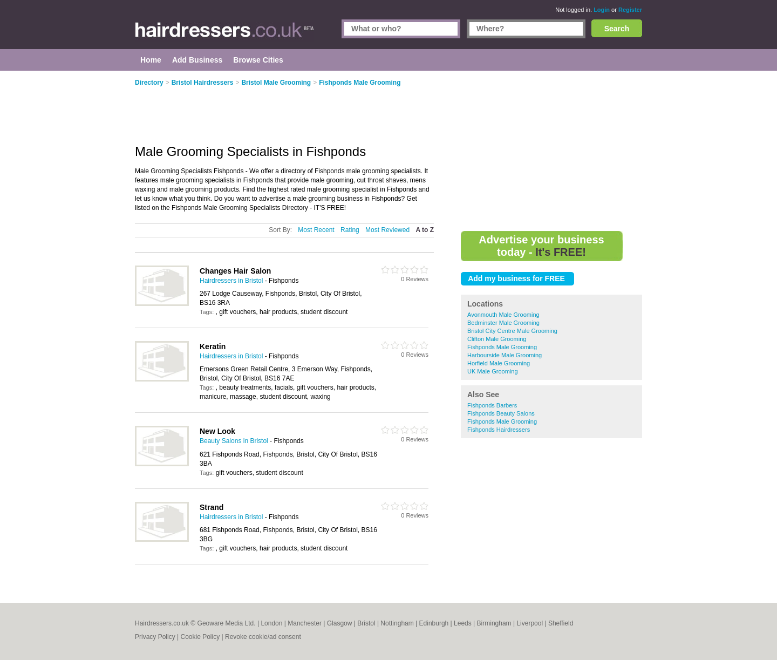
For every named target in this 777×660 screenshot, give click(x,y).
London (271, 623)
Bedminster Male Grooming (503, 322)
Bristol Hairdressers (203, 82)
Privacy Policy (155, 637)
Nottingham (396, 623)
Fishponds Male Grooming (502, 347)
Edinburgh (434, 623)
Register (630, 9)
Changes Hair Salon (235, 271)
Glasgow (339, 623)
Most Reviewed (387, 230)
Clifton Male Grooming (496, 339)
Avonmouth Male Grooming (503, 314)
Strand (211, 507)
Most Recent (316, 230)
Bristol (366, 623)
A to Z (424, 230)
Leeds (463, 623)
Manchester (305, 623)
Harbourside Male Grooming (504, 355)
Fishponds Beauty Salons (501, 413)
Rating (349, 230)
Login (602, 9)
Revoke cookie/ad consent (263, 637)
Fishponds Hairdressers (498, 429)
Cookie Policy (200, 637)
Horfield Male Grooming (498, 363)
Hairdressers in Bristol (231, 280)
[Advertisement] (551, 151)
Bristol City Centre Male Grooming (512, 331)
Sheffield (560, 623)
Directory (149, 82)
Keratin (213, 346)
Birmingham (494, 623)
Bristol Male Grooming (276, 82)
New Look (217, 431)
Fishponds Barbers (492, 405)
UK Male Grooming (492, 371)
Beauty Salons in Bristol (234, 441)
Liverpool (529, 623)
